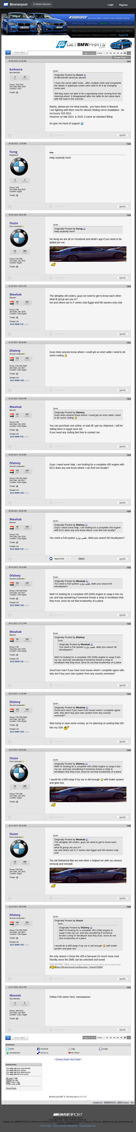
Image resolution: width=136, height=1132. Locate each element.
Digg (73, 1049)
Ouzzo (14, 223)
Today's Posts (116, 23)
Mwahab (16, 294)
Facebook (44, 1049)
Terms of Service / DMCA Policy (65, 1126)
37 (107, 53)
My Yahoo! (75, 1053)
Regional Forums (100, 35)
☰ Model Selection (42, 4)
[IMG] (8, 1082)
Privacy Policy (45, 1126)
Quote (122, 135)
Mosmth (15, 995)
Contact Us (97, 1102)
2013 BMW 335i (17, 380)
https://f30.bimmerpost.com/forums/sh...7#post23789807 (79, 967)
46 (121, 53)
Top (132, 1102)
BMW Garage (78, 23)
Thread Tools (120, 57)
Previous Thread (62, 1059)
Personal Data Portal (87, 1126)
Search (128, 23)
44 (114, 53)
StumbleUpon (14, 1053)
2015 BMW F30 (17, 324)
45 (118, 53)
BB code (9, 1078)
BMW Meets (92, 23)
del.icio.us (44, 1053)
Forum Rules (11, 1088)
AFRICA (113, 35)
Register (123, 5)
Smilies (9, 1080)
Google (105, 1049)
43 (111, 53)
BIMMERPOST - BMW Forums (116, 1102)
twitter (11, 1049)
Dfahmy (15, 351)
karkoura (16, 69)
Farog (13, 152)
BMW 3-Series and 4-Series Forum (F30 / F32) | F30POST (93, 31)
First (99, 53)
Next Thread (75, 1059)
